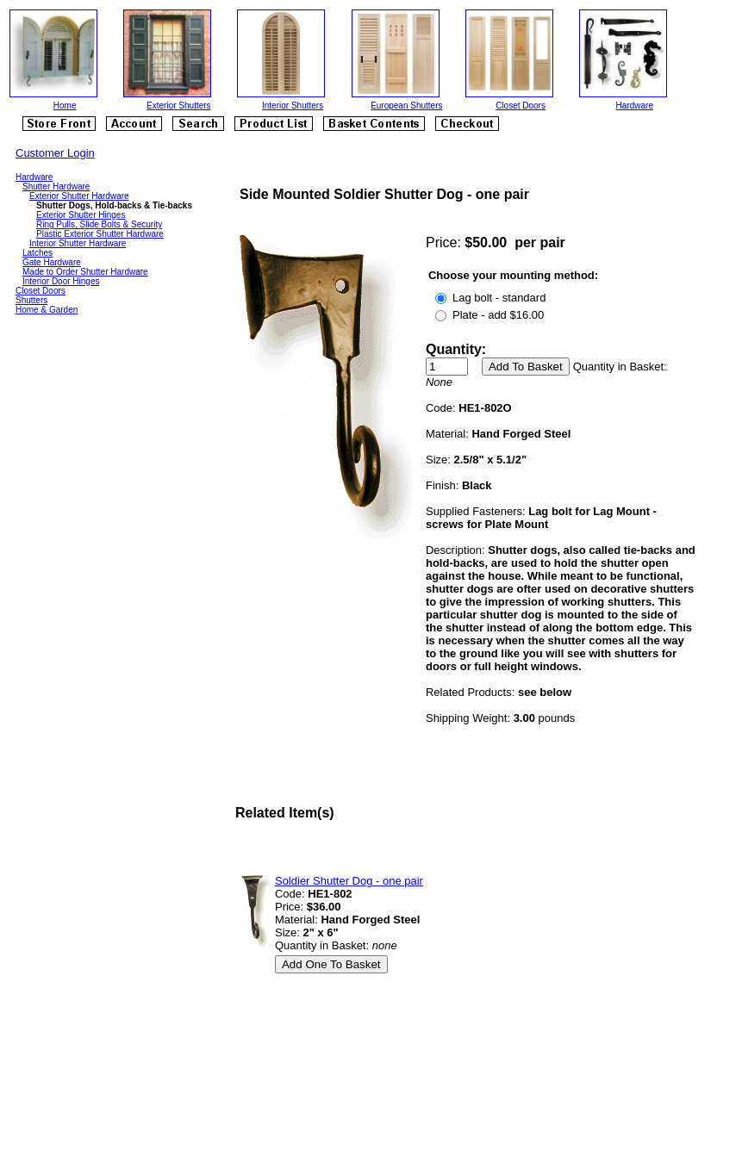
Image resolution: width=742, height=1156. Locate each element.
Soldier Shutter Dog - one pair (349, 880)
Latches (37, 253)
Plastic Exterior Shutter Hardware (100, 234)
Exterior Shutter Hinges (80, 215)
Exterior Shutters (178, 105)
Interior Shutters (292, 105)
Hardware (634, 105)
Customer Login (55, 152)
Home (65, 105)
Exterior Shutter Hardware (79, 196)
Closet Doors (521, 105)
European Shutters (406, 105)
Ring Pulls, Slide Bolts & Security (99, 224)
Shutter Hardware (56, 186)
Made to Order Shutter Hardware (85, 272)
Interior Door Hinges (60, 281)
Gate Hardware (51, 262)
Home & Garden (47, 309)
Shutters (31, 300)
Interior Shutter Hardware (77, 243)
